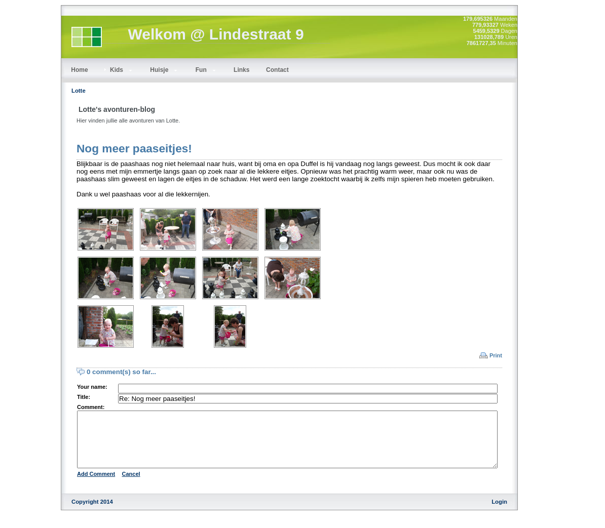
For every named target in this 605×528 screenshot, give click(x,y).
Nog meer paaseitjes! (134, 148)
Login (499, 514)
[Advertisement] (564, 157)
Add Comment (96, 486)
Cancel (131, 486)
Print (495, 355)
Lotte (78, 91)
